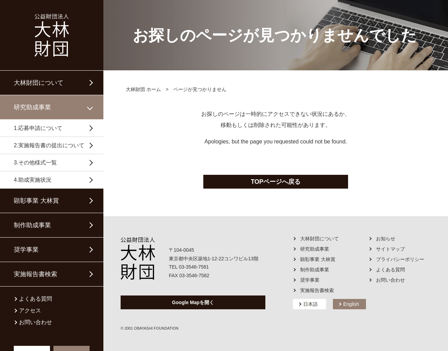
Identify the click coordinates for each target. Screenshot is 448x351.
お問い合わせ (35, 322)
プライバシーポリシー (400, 259)
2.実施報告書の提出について (49, 145)
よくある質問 (35, 299)
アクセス (30, 310)
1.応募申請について (38, 128)
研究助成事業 (32, 107)
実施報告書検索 (35, 274)
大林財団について (38, 82)
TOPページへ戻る (276, 181)
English (351, 304)
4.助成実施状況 (32, 180)
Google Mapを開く (193, 302)
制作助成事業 (32, 225)
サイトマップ (390, 249)
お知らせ (385, 238)
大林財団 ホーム (143, 89)
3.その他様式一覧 (35, 163)
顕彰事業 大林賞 (36, 200)
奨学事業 (26, 249)
